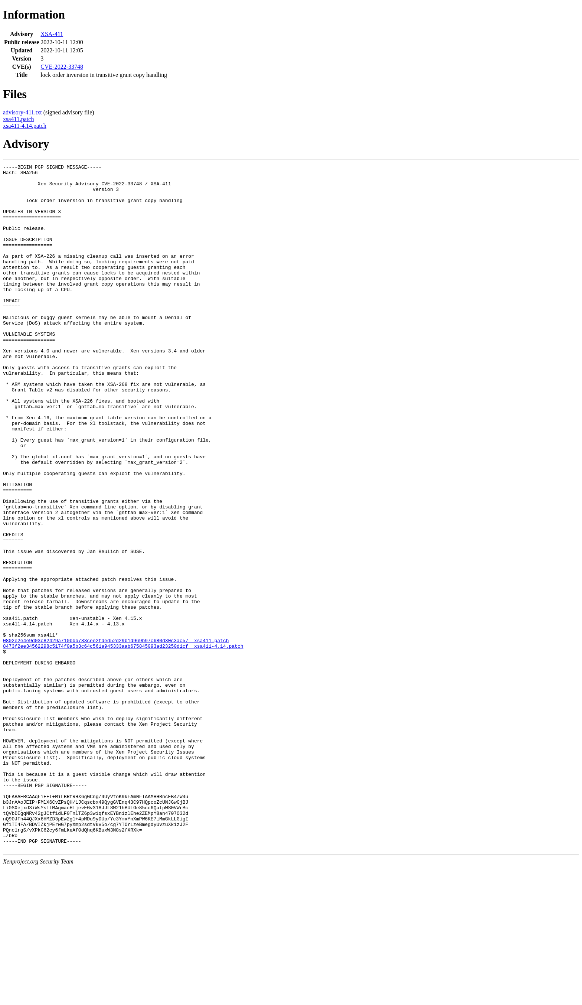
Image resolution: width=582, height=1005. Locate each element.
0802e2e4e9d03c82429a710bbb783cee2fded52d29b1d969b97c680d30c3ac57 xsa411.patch (116, 736)
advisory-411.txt (22, 112)
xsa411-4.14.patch (24, 126)
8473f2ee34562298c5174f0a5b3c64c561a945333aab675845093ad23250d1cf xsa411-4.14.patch (123, 742)
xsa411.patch (18, 119)
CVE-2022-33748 (61, 67)
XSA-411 (51, 34)
